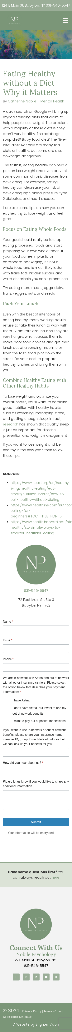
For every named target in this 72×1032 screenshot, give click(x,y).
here (55, 877)
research (10, 424)
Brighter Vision (47, 1024)
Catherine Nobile (22, 101)
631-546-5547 (58, 5)
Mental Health (52, 101)
